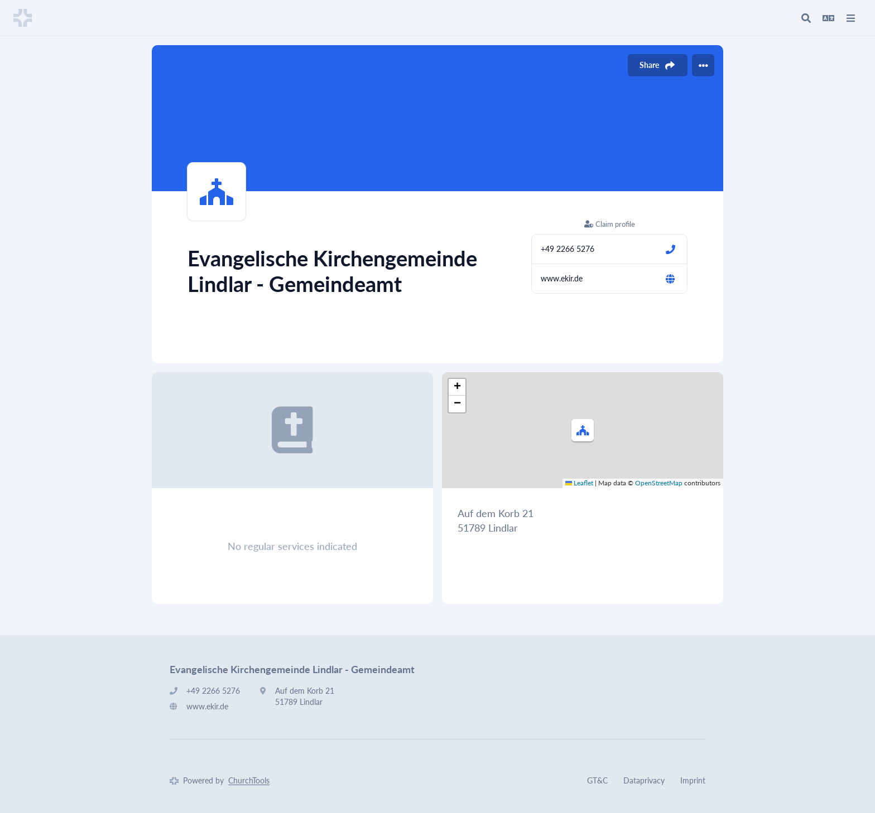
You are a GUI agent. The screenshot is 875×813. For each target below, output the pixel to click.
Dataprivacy (644, 780)
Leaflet (579, 483)
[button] (582, 430)
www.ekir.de (562, 278)
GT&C (597, 780)
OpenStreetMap (658, 483)
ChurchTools (249, 780)
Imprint (692, 780)
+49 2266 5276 (567, 249)
